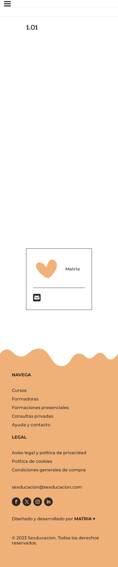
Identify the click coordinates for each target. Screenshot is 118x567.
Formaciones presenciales (40, 407)
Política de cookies (32, 461)
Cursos (19, 390)
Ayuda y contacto (31, 424)
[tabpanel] (59, 172)
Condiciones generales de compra (49, 469)
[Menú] (7, 3)
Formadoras (25, 399)
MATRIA (83, 518)
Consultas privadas (32, 416)
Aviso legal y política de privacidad (49, 452)
